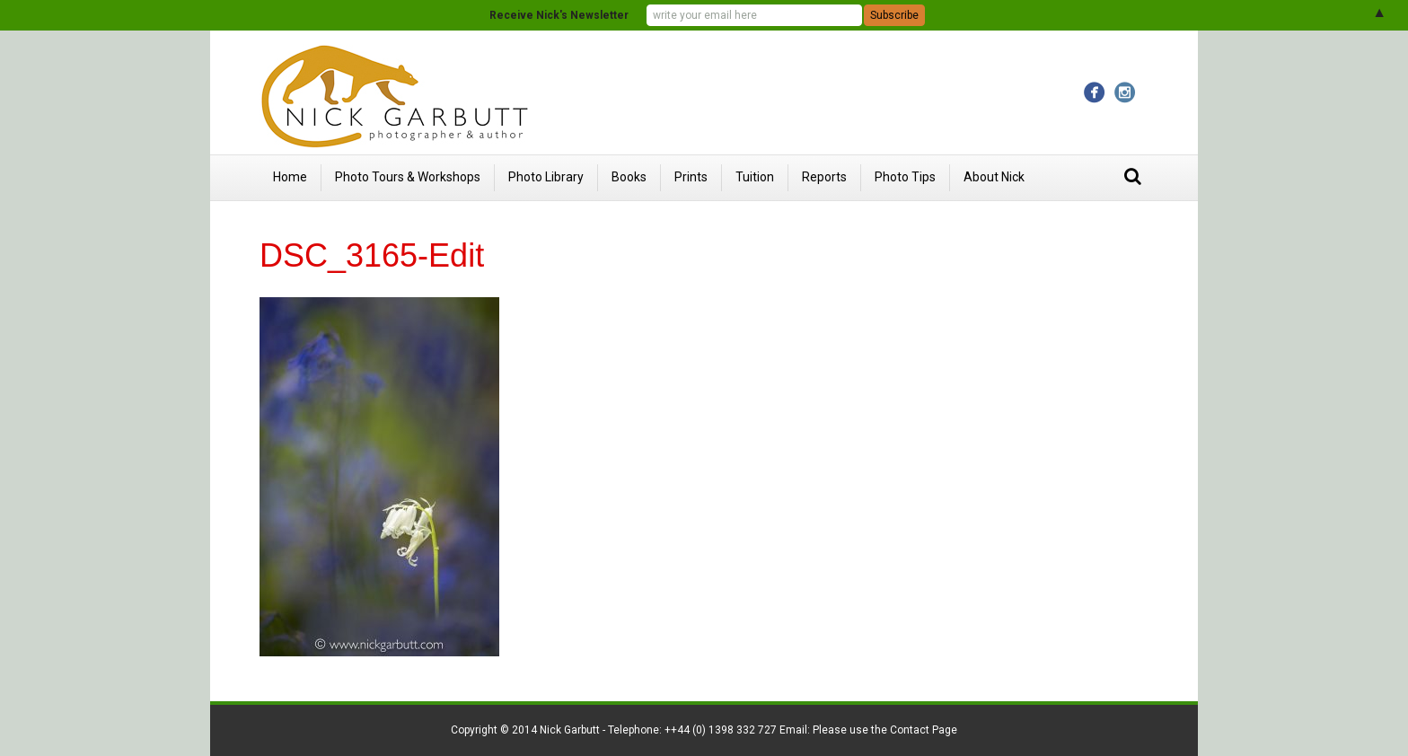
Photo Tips (905, 177)
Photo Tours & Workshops (407, 177)
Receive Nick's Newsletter (559, 15)
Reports (824, 177)
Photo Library (546, 177)
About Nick (994, 177)
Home (290, 177)
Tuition (754, 177)
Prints (691, 177)
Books (629, 177)
